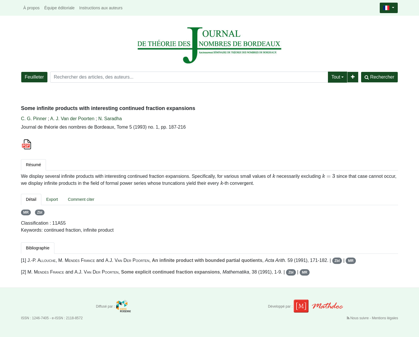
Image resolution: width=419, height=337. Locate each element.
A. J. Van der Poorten (72, 118)
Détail (31, 199)
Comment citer (81, 199)
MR (26, 212)
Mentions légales (385, 318)
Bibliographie (37, 248)
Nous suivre (358, 318)
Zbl (39, 212)
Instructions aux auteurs (100, 8)
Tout (335, 77)
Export (52, 199)
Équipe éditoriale (59, 8)
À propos (31, 8)
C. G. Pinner (34, 118)
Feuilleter (34, 77)
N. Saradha (110, 118)
